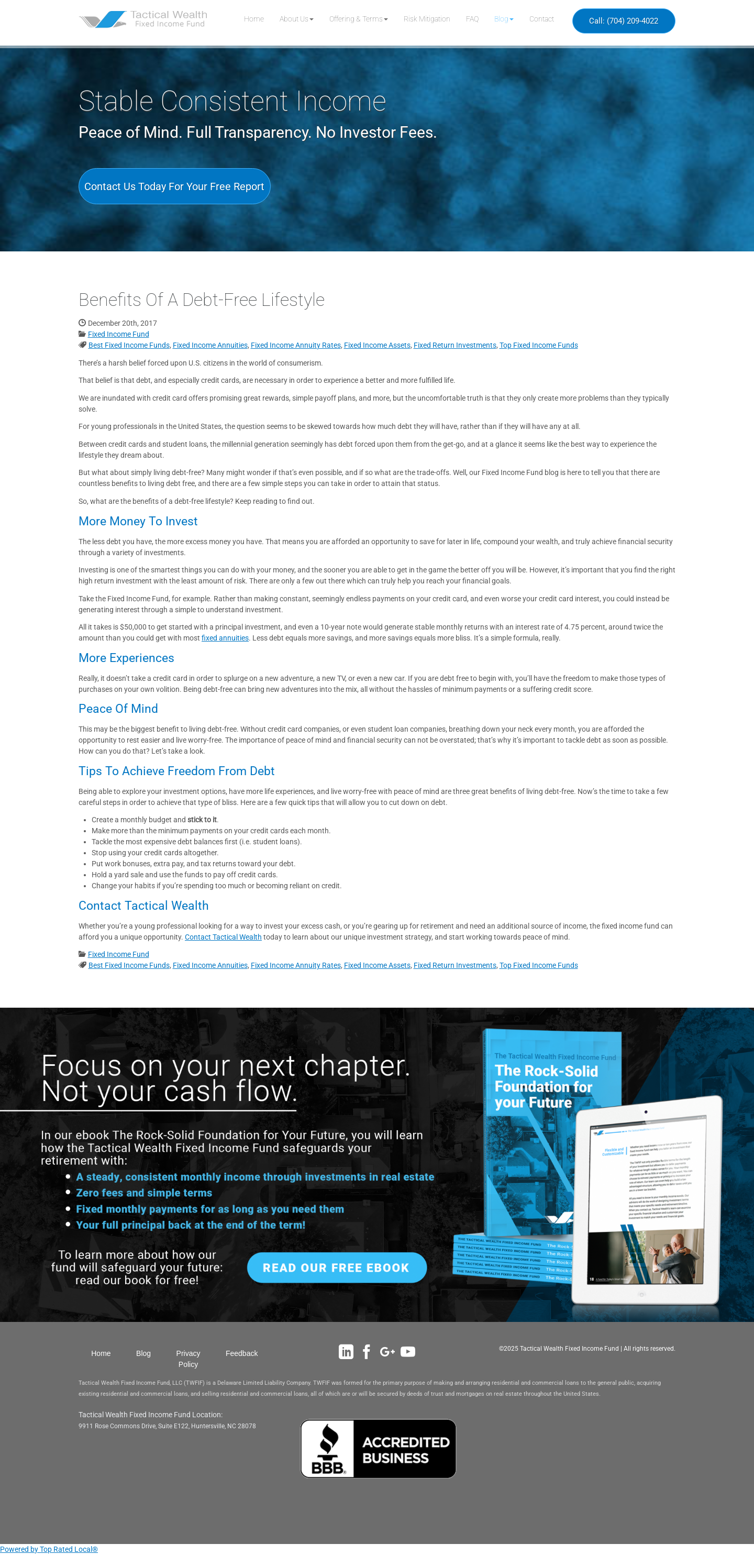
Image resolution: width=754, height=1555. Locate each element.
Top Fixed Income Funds (539, 345)
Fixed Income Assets (377, 345)
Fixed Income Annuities (210, 345)
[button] (296, 19)
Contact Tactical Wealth (223, 937)
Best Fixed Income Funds (129, 345)
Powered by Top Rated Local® (49, 1549)
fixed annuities (225, 638)
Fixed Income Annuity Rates (296, 345)
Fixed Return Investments (455, 345)
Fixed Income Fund (118, 334)
